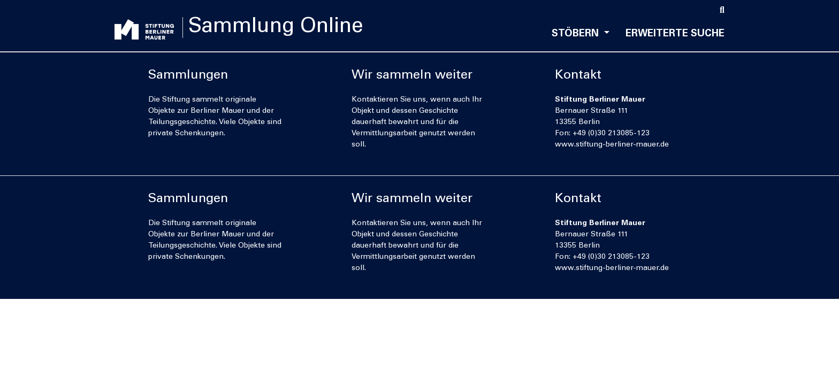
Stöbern (576, 34)
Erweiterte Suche (675, 34)
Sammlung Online (281, 27)
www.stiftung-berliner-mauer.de (612, 145)
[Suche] (722, 10)
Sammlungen (188, 76)
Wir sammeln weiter (412, 76)
